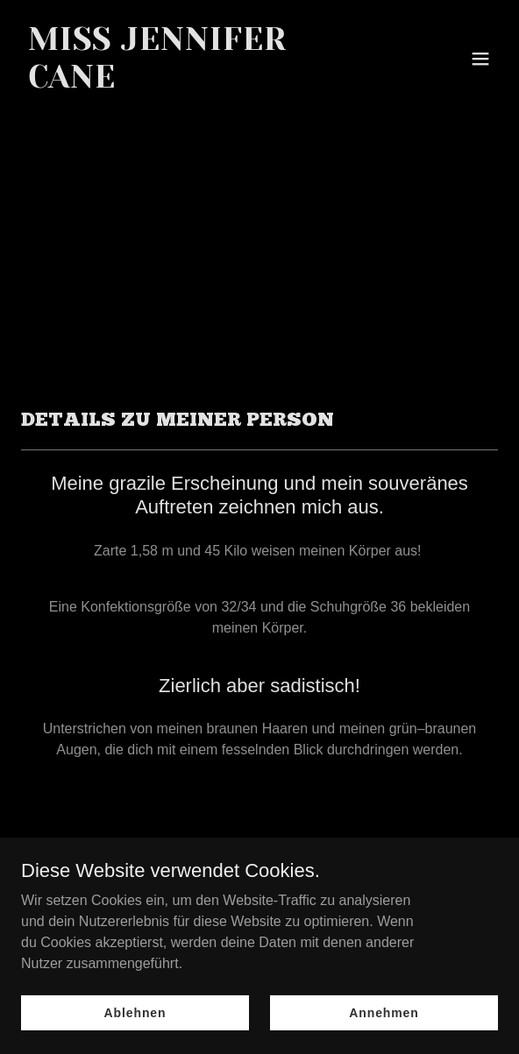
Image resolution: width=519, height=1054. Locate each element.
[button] (480, 58)
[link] (188, 82)
